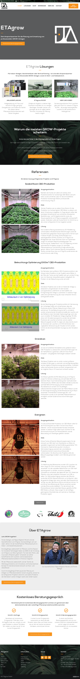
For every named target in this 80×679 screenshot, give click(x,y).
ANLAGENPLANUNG (14, 100)
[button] (3, 206)
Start (20, 6)
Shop (34, 6)
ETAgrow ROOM (40, 100)
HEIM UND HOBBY (66, 100)
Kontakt (59, 6)
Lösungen (27, 6)
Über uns (51, 6)
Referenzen (42, 6)
